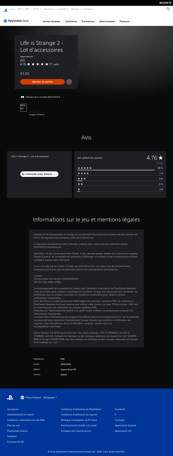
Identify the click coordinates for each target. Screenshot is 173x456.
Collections (71, 18)
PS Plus (36, 9)
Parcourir (125, 18)
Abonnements (107, 18)
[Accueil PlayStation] (5, 9)
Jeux (12, 9)
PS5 (19, 9)
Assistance (88, 9)
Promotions (88, 18)
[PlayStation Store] (17, 17)
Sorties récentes (51, 18)
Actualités (62, 9)
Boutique (75, 9)
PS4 (27, 9)
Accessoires (48, 9)
